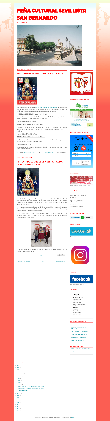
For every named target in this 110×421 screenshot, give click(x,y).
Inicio (43, 261)
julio (19, 378)
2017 (18, 404)
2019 (18, 400)
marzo (20, 382)
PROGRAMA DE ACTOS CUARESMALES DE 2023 (40, 73)
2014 (18, 410)
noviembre (21, 373)
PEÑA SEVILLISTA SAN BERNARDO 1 (81, 349)
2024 (18, 369)
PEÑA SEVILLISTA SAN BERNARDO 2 (81, 352)
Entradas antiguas (60, 261)
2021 (18, 395)
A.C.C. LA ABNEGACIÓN (77, 324)
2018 (18, 402)
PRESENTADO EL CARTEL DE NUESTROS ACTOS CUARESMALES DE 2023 (40, 163)
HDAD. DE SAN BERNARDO (78, 337)
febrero (20, 384)
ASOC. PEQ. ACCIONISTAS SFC (79, 331)
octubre (20, 376)
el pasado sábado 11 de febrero (46, 108)
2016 (18, 406)
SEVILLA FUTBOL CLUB (77, 340)
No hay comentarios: (50, 152)
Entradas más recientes (24, 261)
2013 (18, 413)
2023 (18, 372)
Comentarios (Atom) (45, 265)
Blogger (73, 417)
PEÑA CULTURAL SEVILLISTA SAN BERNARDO (51, 14)
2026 (18, 365)
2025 (18, 367)
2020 (18, 397)
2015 (18, 408)
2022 (18, 393)
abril (19, 380)
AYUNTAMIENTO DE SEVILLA (79, 334)
